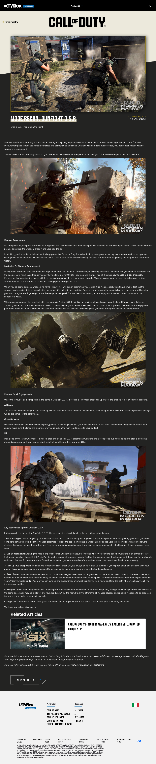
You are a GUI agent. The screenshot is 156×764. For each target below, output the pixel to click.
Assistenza (37, 739)
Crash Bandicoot (55, 720)
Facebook (79, 710)
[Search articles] (150, 6)
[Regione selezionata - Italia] (135, 705)
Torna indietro (10, 22)
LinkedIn (79, 720)
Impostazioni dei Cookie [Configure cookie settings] (103, 740)
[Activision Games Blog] (19, 6)
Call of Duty (53, 710)
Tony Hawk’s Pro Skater (58, 713)
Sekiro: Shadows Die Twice (59, 724)
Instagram (80, 717)
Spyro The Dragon (55, 717)
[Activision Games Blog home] (27, 706)
